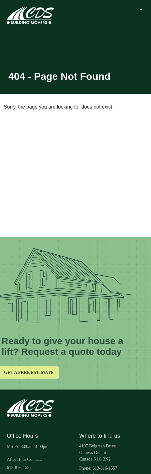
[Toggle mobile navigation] (141, 13)
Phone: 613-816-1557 (98, 468)
